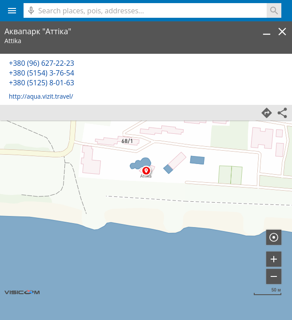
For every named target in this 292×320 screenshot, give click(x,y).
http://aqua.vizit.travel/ (41, 96)
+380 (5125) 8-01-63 (41, 83)
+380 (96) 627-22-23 (41, 63)
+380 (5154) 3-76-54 (41, 73)
